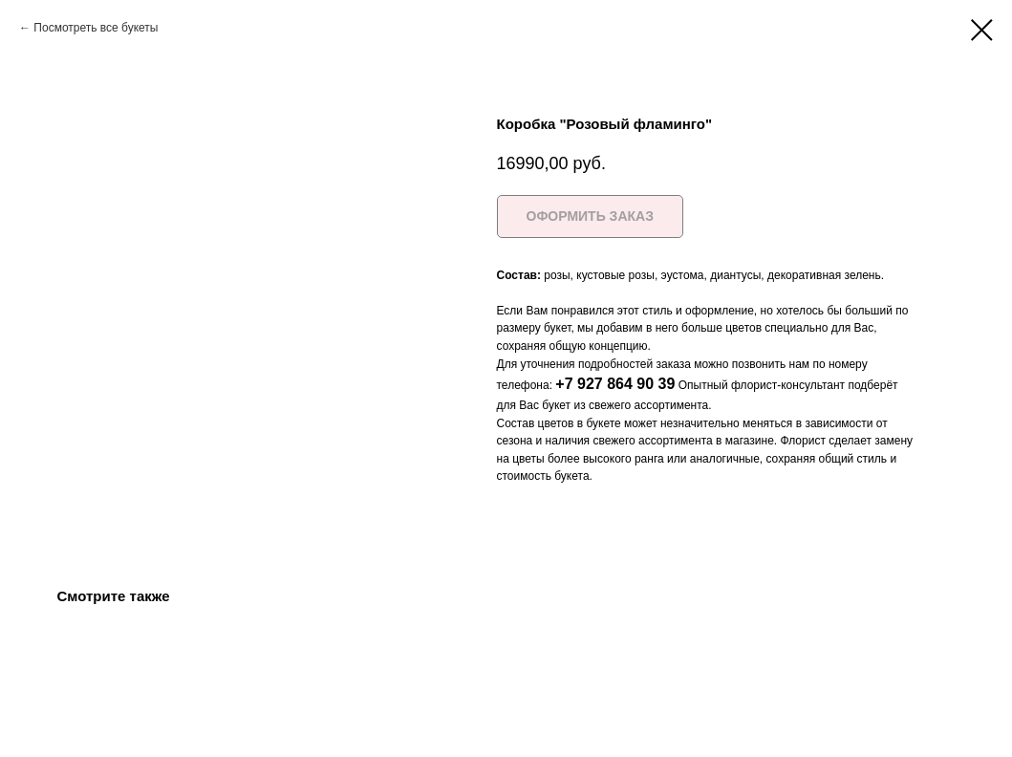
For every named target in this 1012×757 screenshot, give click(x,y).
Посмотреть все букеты (95, 27)
